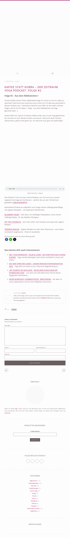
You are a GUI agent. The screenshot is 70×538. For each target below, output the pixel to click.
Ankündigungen (33, 483)
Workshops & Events (33, 508)
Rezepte (33, 506)
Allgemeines (33, 481)
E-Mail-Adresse (41, 347)
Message (8, 325)
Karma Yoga (33, 491)
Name (7, 347)
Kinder (34, 493)
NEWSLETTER (46, 298)
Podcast (14, 309)
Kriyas (34, 496)
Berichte (33, 486)
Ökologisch (34, 501)
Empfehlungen (33, 488)
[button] (6, 239)
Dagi (17, 81)
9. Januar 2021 (9, 81)
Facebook (7, 413)
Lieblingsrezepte (20, 202)
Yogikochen (33, 511)
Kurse (34, 498)
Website (7, 354)
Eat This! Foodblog (13, 222)
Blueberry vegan (12, 215)
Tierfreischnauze (12, 229)
